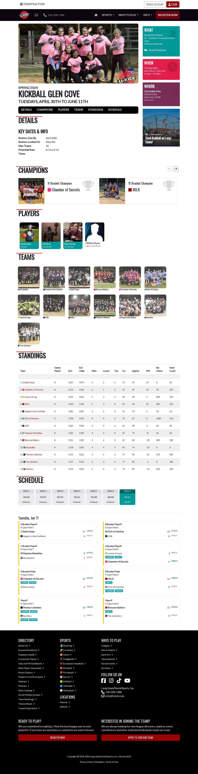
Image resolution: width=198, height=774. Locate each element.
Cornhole (69, 650)
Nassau (65, 702)
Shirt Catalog (26, 690)
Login (172, 4)
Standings (95, 109)
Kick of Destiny (151, 289)
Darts (67, 654)
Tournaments (109, 659)
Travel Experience (29, 708)
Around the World (28, 650)
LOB (46, 317)
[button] (176, 169)
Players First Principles (31, 676)
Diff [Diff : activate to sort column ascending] (148, 371)
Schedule (115, 109)
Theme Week (26, 703)
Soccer (68, 676)
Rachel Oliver (25, 244)
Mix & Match (109, 650)
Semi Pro (107, 654)
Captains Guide (27, 654)
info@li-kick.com (112, 696)
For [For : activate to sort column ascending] (124, 371)
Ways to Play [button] (127, 15)
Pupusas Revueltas (127, 317)
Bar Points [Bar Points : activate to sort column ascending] (159, 369)
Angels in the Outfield (52, 289)
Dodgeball (70, 659)
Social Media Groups (30, 694)
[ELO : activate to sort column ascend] (71, 369)
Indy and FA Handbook (31, 663)
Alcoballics (23, 289)
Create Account (155, 4)
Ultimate (69, 685)
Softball (68, 681)
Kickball (68, 668)
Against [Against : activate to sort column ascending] (135, 371)
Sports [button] (107, 15)
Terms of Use (112, 762)
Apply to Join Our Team (140, 737)
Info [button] (146, 15)
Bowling (68, 645)
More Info (149, 100)
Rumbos (148, 317)
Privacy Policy (86, 762)
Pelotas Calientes (102, 317)
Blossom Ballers (101, 289)
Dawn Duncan (70, 244)
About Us (24, 645)
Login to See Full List (93, 246)
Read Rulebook (155, 50)
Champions (45, 109)
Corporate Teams (28, 659)
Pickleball (69, 672)
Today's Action (32, 4)
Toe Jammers (24, 346)
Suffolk (65, 706)
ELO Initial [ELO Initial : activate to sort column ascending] (81, 369)
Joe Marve (46, 244)
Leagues (106, 645)
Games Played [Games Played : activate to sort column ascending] (57, 369)
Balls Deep (74, 289)
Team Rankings (27, 699)
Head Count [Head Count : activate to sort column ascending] (172, 369)
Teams (78, 109)
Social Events (109, 663)
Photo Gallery (26, 672)
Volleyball (69, 690)
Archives (107, 668)
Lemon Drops (24, 317)
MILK (71, 317)
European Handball (74, 663)
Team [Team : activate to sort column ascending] (22, 371)
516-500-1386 (53, 15)
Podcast (23, 681)
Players (63, 109)
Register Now (167, 15)
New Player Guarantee (31, 668)
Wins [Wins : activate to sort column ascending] (94, 371)
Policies (23, 685)
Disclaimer (99, 762)
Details (26, 109)
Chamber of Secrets (128, 289)
